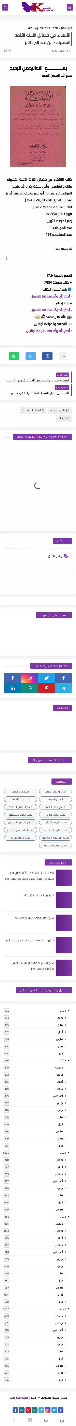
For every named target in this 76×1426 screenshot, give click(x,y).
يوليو (60, 1103)
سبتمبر (59, 1088)
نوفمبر (59, 1074)
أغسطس (58, 1095)
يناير (61, 1053)
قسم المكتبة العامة (55, 845)
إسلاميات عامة (61, 27)
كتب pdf (64, 418)
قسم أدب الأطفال (21, 799)
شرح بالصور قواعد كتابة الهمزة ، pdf (34, 917)
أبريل (60, 1032)
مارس (59, 1039)
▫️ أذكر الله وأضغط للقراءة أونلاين (49, 331)
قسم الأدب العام (55, 806)
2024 (63, 1060)
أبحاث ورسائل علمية (55, 791)
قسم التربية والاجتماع (20, 814)
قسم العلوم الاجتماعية (56, 830)
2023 (63, 1152)
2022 (63, 1216)
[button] (47, 356)
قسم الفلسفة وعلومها (55, 837)
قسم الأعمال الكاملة (20, 806)
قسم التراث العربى (55, 814)
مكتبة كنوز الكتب (18, 1397)
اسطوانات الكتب (20, 791)
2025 (63, 1010)
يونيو (60, 1017)
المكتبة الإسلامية (38, 27)
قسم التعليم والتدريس (20, 822)
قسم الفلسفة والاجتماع (20, 830)
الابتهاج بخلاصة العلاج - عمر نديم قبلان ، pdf (30, 940)
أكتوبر (60, 1081)
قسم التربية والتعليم (55, 822)
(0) (7, 50)
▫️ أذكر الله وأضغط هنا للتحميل (51, 296)
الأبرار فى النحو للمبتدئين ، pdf (38, 895)
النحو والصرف (55, 799)
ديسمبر (59, 1067)
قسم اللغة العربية (20, 837)
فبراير (60, 1046)
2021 (63, 1308)
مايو (60, 1024)
